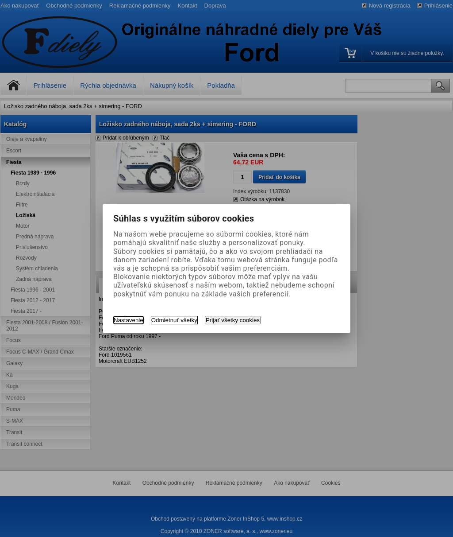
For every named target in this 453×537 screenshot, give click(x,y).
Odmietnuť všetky (174, 320)
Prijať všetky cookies (233, 320)
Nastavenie (128, 320)
